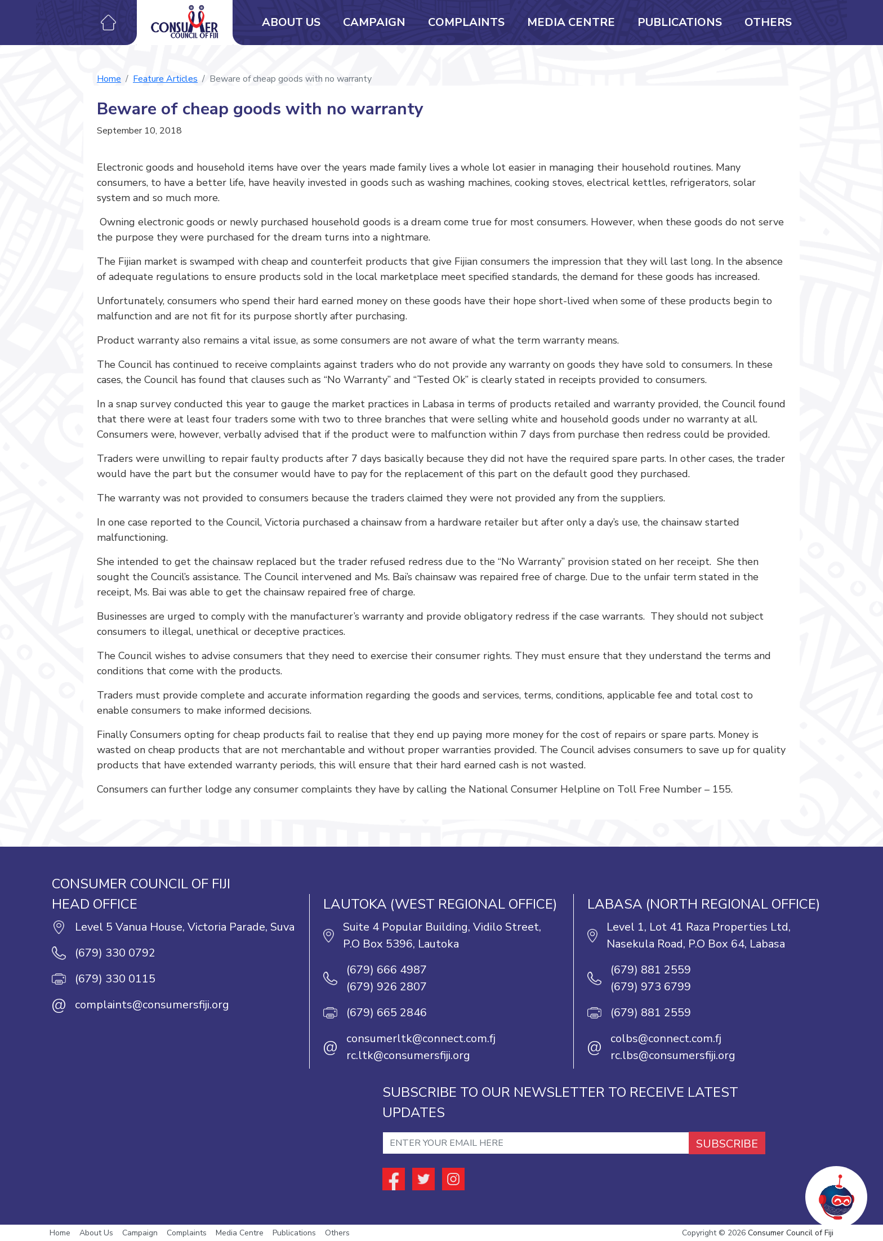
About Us (291, 22)
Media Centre (571, 22)
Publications (679, 22)
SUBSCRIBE (727, 1143)
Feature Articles (165, 79)
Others (768, 22)
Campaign (374, 22)
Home (109, 79)
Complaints (466, 22)
